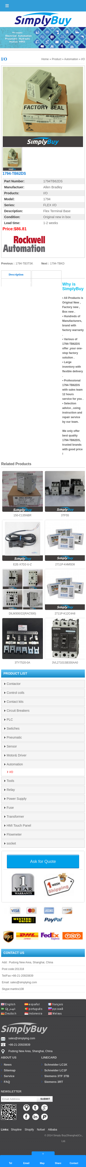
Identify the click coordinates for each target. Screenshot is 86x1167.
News (8, 1064)
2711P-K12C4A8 (65, 592)
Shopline (16, 1129)
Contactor (14, 684)
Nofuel (41, 1129)
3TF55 (65, 494)
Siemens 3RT (53, 1082)
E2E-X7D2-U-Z (22, 543)
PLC (10, 719)
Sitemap (10, 1070)
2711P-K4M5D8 (65, 543)
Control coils (15, 693)
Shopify (29, 1129)
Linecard (49, 1057)
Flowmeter (14, 834)
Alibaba (52, 1129)
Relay (11, 790)
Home (45, 59)
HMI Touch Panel (19, 825)
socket (11, 843)
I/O (83, 59)
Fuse (10, 807)
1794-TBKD (57, 263)
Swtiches (13, 728)
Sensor (12, 746)
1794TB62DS (53, 181)
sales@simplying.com (23, 982)
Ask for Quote (43, 861)
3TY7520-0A (22, 641)
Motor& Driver (16, 755)
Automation (71, 59)
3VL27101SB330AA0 (65, 641)
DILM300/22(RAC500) (22, 592)
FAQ (7, 1082)
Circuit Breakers (18, 710)
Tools (10, 781)
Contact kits (15, 701)
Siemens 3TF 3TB (56, 1076)
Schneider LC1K (55, 1064)
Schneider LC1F (55, 1070)
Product (56, 59)
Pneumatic (14, 737)
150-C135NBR (22, 494)
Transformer (15, 816)
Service (9, 1076)
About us (9, 1057)
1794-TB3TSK (24, 263)
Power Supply (16, 798)
